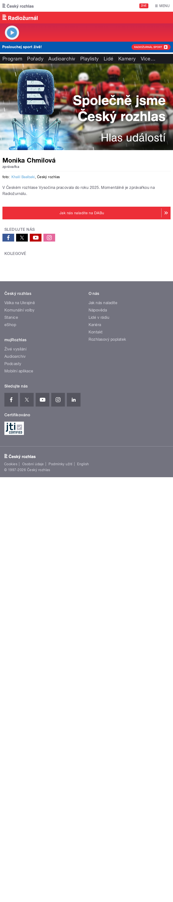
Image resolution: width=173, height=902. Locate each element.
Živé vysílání (15, 663)
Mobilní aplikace (18, 685)
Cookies (10, 778)
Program (12, 59)
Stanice (11, 632)
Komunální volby (19, 624)
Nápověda (98, 624)
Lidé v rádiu (99, 632)
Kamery (127, 59)
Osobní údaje (33, 778)
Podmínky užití (60, 778)
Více (148, 59)
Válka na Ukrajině (19, 617)
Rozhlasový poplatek (107, 654)
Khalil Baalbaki (23, 350)
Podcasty (12, 678)
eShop (10, 639)
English (83, 778)
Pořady (35, 59)
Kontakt (96, 646)
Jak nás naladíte (103, 617)
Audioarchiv (61, 59)
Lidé (108, 59)
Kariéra (95, 639)
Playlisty (89, 59)
